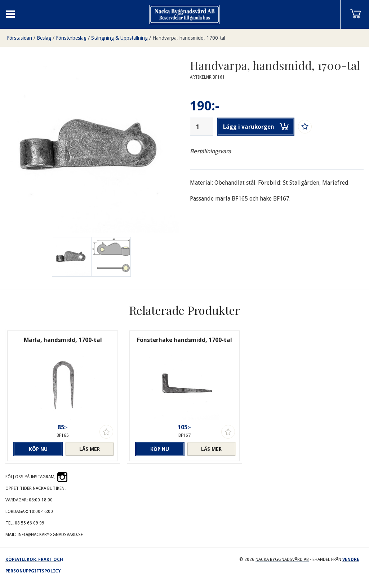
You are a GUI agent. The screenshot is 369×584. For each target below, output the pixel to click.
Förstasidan (19, 38)
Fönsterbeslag (71, 38)
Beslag (44, 38)
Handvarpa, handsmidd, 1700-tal (188, 38)
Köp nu (38, 449)
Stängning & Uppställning (119, 38)
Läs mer (89, 449)
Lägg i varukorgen (256, 126)
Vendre (350, 559)
